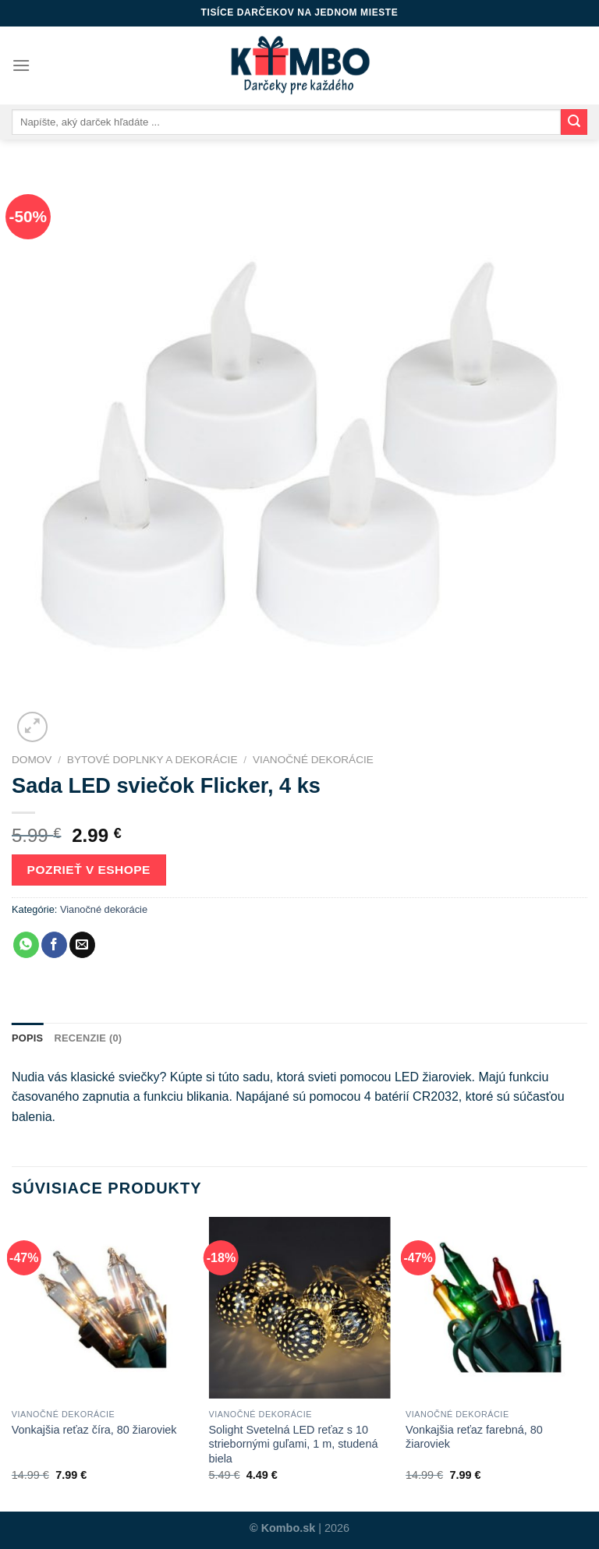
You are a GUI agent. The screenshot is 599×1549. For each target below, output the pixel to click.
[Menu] (21, 65)
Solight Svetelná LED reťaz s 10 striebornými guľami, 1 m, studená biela (292, 1444)
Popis (27, 1038)
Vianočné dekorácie (313, 760)
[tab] (27, 1038)
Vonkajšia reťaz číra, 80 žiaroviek (94, 1429)
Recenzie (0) (88, 1038)
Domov (31, 760)
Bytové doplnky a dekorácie (152, 760)
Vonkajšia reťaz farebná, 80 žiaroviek (474, 1437)
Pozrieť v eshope (89, 869)
